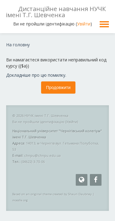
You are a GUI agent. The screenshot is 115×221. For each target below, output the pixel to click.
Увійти (83, 24)
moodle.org (20, 200)
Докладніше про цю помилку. (36, 75)
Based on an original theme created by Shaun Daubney (52, 194)
